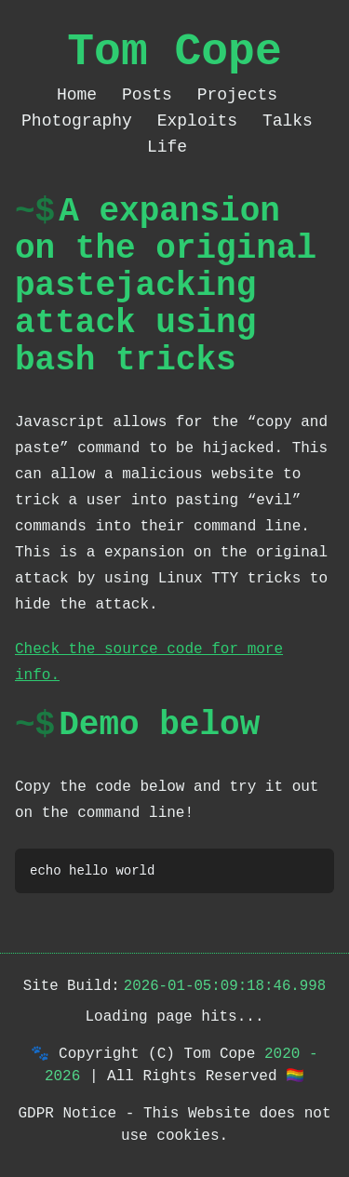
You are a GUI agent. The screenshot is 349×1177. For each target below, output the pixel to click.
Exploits (202, 121)
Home (82, 95)
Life (167, 147)
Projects (237, 95)
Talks (287, 121)
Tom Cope (174, 51)
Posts (152, 95)
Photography (81, 121)
